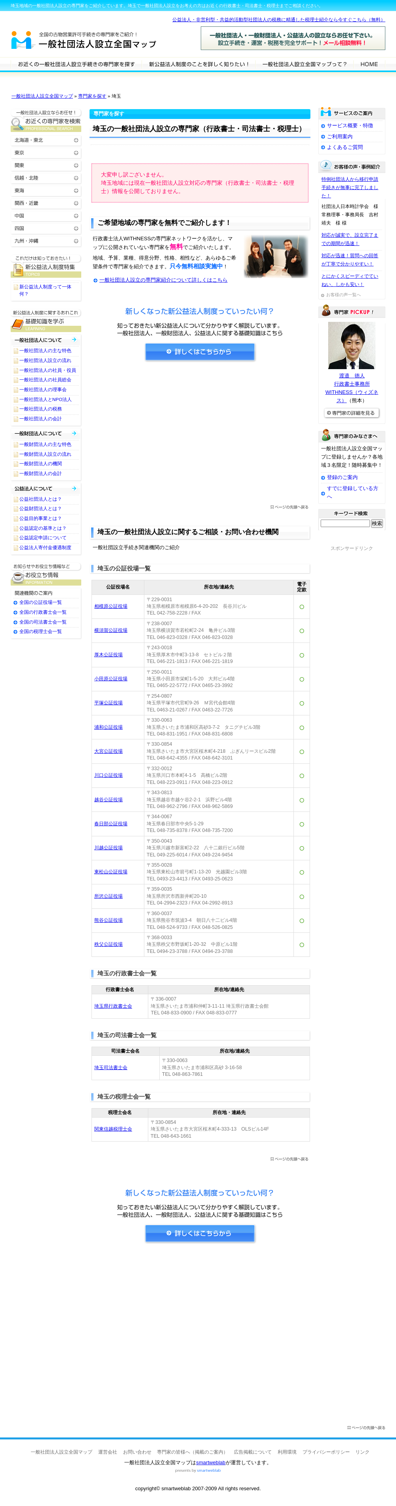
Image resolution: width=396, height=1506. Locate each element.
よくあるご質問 (345, 147)
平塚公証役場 (108, 703)
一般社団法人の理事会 (43, 389)
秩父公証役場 (108, 944)
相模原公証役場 (110, 606)
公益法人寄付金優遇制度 (45, 547)
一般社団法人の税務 (40, 409)
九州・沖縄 (46, 240)
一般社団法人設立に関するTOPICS (46, 266)
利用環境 (287, 1452)
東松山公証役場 (110, 872)
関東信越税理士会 (113, 1129)
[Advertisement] (200, 436)
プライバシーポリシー (326, 1452)
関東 (46, 164)
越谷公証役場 (108, 799)
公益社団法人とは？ (40, 499)
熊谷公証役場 (108, 920)
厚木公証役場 (108, 654)
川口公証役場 (108, 775)
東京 (46, 152)
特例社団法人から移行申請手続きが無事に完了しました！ (349, 187)
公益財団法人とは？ (40, 508)
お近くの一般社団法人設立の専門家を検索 (46, 120)
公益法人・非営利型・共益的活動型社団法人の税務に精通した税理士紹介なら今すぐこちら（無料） (278, 19)
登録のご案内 (342, 477)
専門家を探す (92, 96)
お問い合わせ (137, 1452)
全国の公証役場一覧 (40, 602)
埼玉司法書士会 (110, 1067)
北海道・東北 (46, 139)
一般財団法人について (46, 433)
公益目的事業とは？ (40, 518)
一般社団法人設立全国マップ (42, 96)
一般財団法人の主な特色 (45, 444)
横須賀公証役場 (110, 630)
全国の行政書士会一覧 (43, 612)
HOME (369, 64)
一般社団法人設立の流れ (45, 360)
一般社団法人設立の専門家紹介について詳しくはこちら (163, 280)
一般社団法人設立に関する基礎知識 (46, 320)
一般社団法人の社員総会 (45, 380)
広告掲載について (253, 1452)
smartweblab (210, 1462)
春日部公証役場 (110, 823)
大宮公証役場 (108, 751)
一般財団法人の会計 (40, 473)
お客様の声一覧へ (343, 294)
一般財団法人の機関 (40, 463)
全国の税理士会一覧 (40, 631)
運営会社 (107, 1452)
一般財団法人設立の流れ (45, 454)
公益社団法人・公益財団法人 (46, 488)
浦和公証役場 (108, 727)
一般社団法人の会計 (40, 419)
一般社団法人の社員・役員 (47, 370)
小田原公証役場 (110, 679)
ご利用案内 (340, 136)
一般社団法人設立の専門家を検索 (76, 64)
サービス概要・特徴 (350, 125)
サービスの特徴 (304, 64)
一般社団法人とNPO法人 (45, 399)
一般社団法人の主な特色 (45, 350)
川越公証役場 (108, 847)
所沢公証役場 (108, 896)
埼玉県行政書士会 (113, 1006)
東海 (46, 190)
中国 (46, 215)
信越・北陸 (46, 177)
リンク (362, 1452)
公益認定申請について (43, 537)
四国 (46, 227)
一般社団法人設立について (198, 64)
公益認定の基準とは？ (43, 528)
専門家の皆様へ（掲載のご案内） (192, 1452)
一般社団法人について (46, 339)
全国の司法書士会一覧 (43, 622)
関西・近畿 (46, 202)
